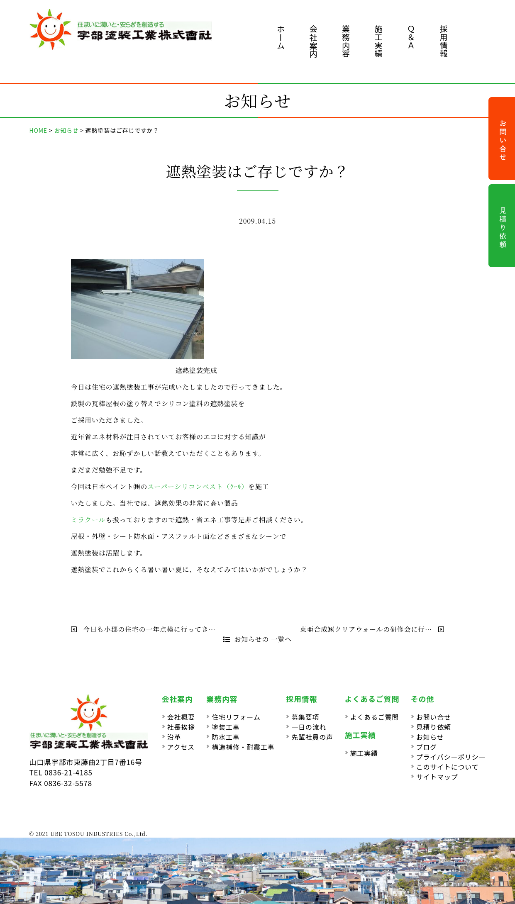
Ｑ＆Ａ (411, 37)
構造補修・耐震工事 (243, 747)
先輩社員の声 (312, 737)
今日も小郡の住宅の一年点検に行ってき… (143, 629)
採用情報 (443, 41)
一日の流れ (308, 727)
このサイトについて (447, 767)
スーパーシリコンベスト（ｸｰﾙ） (197, 486)
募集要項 (305, 717)
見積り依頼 (433, 727)
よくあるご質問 (374, 717)
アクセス (181, 747)
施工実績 (378, 41)
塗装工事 (225, 727)
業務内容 (345, 41)
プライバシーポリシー (451, 757)
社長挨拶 (181, 727)
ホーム (280, 37)
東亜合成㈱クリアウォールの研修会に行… (372, 629)
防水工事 (225, 737)
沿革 (174, 737)
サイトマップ (437, 777)
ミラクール (88, 519)
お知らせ (430, 737)
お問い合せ (433, 717)
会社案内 (313, 41)
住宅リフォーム (236, 717)
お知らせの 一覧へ (257, 639)
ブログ (426, 747)
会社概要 (181, 717)
